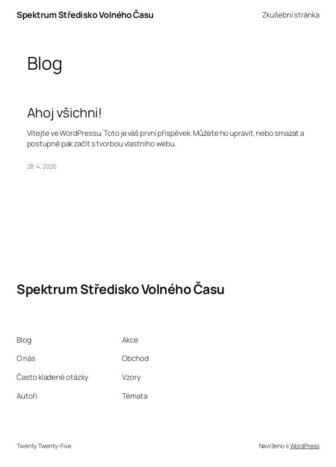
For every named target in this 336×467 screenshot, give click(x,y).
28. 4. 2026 (42, 166)
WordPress (304, 446)
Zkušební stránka (290, 15)
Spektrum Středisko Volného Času (85, 15)
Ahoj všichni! (64, 112)
